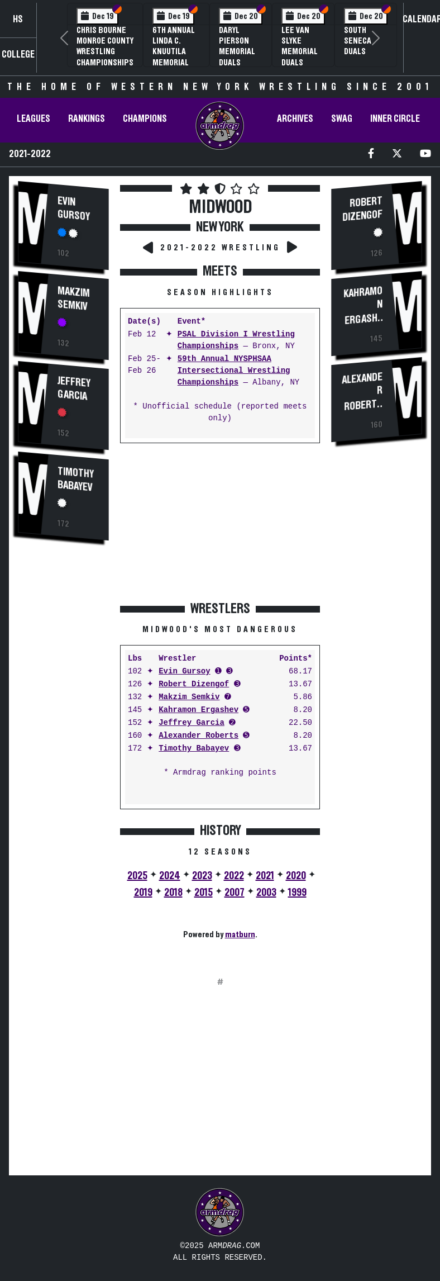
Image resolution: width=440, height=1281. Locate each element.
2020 (296, 875)
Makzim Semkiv (74, 297)
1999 (297, 892)
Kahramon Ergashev (198, 710)
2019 (143, 892)
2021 (265, 875)
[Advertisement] (63, 740)
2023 (202, 875)
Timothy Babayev (76, 477)
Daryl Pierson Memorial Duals (237, 46)
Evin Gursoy (74, 208)
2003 (266, 892)
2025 (137, 875)
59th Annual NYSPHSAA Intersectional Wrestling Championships (234, 371)
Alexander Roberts (198, 735)
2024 (169, 875)
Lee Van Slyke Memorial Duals (299, 46)
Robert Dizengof (194, 684)
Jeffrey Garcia (74, 387)
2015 (203, 892)
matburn (240, 934)
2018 (173, 892)
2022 (234, 875)
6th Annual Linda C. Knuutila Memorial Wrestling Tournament (176, 57)
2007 (234, 892)
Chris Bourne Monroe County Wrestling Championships (104, 46)
